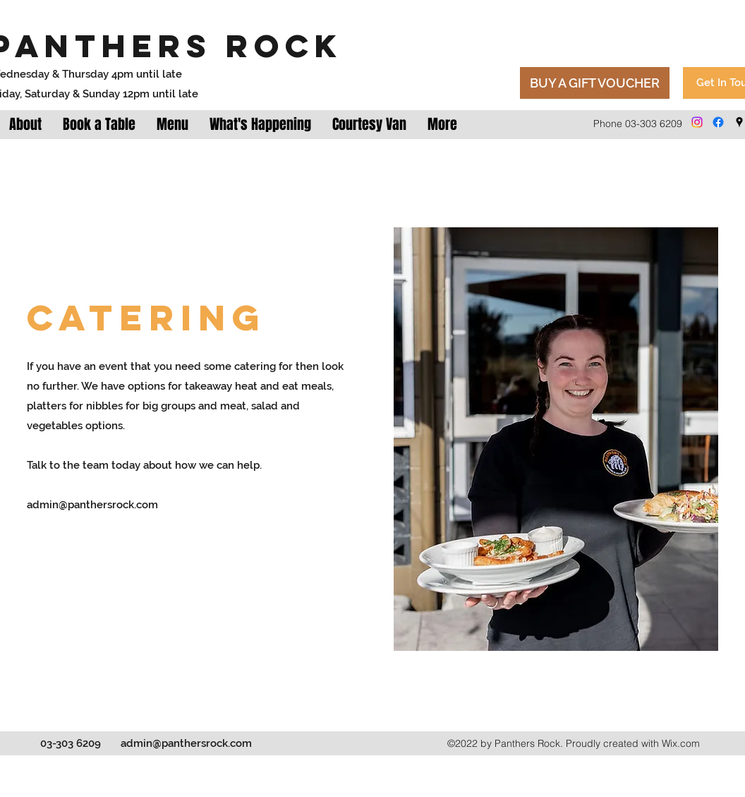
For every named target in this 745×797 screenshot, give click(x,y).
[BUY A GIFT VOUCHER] (595, 83)
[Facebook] (718, 122)
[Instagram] (697, 122)
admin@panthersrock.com (92, 504)
